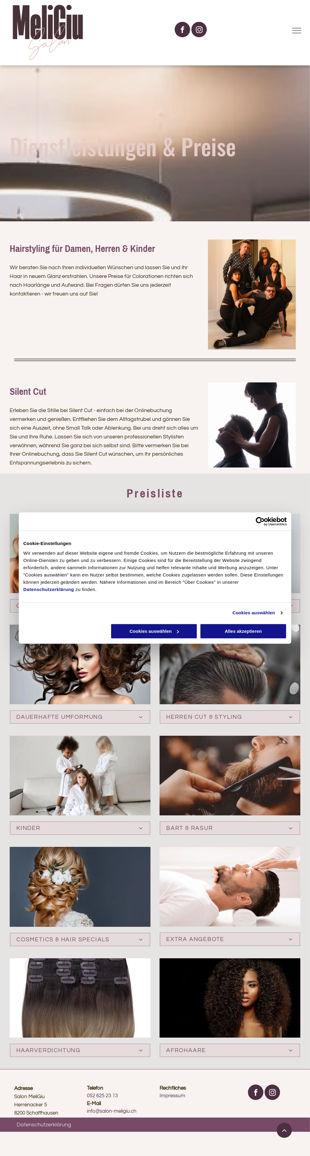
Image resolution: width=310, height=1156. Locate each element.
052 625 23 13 (102, 1095)
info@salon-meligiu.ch (112, 1111)
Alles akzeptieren (243, 631)
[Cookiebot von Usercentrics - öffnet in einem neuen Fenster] (260, 521)
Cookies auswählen (253, 612)
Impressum (172, 1095)
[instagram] (199, 30)
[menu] (297, 30)
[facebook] (182, 30)
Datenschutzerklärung (48, 589)
